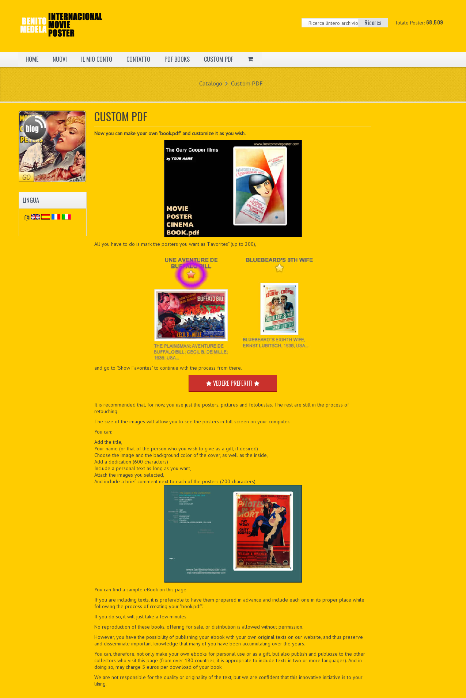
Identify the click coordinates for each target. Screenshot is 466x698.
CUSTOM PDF (218, 59)
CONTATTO (138, 59)
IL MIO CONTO (96, 59)
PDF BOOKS (177, 59)
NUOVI (60, 59)
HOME (32, 59)
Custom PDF (247, 83)
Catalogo (210, 83)
